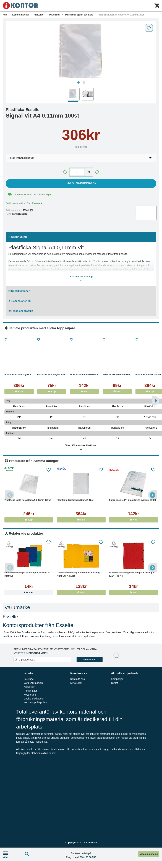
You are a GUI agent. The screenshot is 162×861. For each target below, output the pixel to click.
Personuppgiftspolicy (35, 702)
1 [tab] (78, 82)
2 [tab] (83, 82)
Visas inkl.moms (149, 854)
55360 (27, 210)
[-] (65, 172)
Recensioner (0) (20, 301)
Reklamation (31, 690)
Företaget (29, 679)
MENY (5, 854)
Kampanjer (117, 679)
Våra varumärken (33, 682)
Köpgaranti (30, 694)
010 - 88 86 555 (88, 857)
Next (152, 494)
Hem (5, 15)
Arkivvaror (39, 15)
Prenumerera (89, 659)
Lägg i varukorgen (81, 183)
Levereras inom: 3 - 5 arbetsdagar (33, 194)
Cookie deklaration (34, 698)
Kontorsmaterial (20, 15)
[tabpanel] (81, 50)
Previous (9, 494)
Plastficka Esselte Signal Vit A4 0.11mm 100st (121, 15)
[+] (97, 172)
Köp (19, 391)
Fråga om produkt (21, 310)
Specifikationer (19, 291)
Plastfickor (54, 15)
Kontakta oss (77, 679)
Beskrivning (18, 236)
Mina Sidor (76, 682)
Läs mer (28, 592)
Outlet (114, 682)
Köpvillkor (29, 686)
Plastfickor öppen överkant (79, 15)
